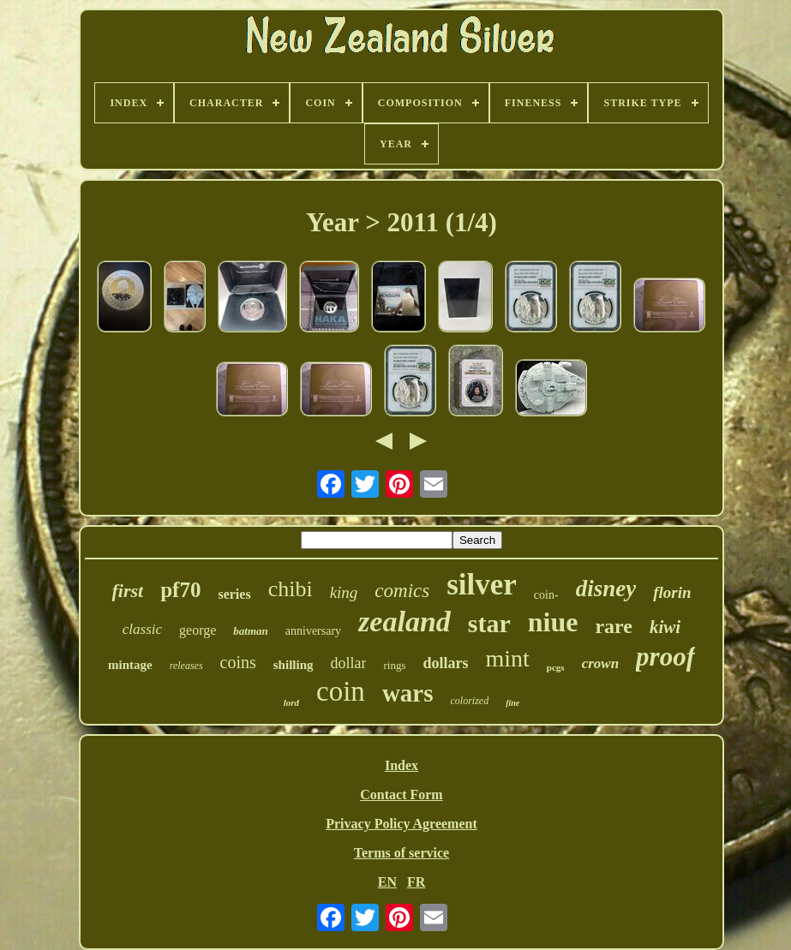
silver (481, 584)
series (234, 594)
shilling (293, 665)
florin (672, 592)
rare (613, 626)
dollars (445, 663)
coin (340, 691)
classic (142, 629)
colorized (469, 701)
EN (387, 882)
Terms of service (401, 852)
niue (553, 621)
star (489, 623)
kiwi (665, 627)
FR (416, 882)
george (197, 630)
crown (600, 663)
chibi (290, 589)
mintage (130, 665)
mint (508, 658)
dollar (348, 663)
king (344, 592)
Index (401, 765)
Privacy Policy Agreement (401, 823)
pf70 (180, 589)
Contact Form (401, 794)
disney (606, 588)
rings (394, 665)
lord (291, 702)
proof (665, 657)
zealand (404, 621)
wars (408, 693)
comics (402, 590)
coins (238, 662)
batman (250, 630)
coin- (546, 595)
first (128, 590)
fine (512, 703)
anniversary (313, 630)
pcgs (556, 667)
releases (186, 666)
